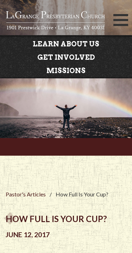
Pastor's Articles (26, 194)
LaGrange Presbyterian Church (55, 22)
